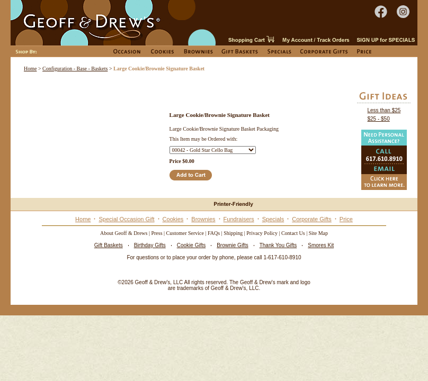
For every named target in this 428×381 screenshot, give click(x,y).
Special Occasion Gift (126, 219)
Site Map (318, 233)
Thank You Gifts (278, 245)
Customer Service (185, 233)
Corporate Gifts (312, 219)
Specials (273, 219)
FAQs (214, 233)
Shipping (233, 233)
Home (30, 68)
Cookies (173, 219)
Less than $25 (383, 110)
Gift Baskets (108, 245)
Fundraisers (239, 219)
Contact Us (293, 233)
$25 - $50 (378, 119)
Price (346, 219)
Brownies (203, 219)
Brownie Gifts (232, 245)
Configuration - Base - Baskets (75, 68)
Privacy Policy (262, 233)
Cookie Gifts (191, 245)
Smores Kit (321, 245)
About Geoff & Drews (124, 233)
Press (156, 233)
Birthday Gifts (150, 245)
